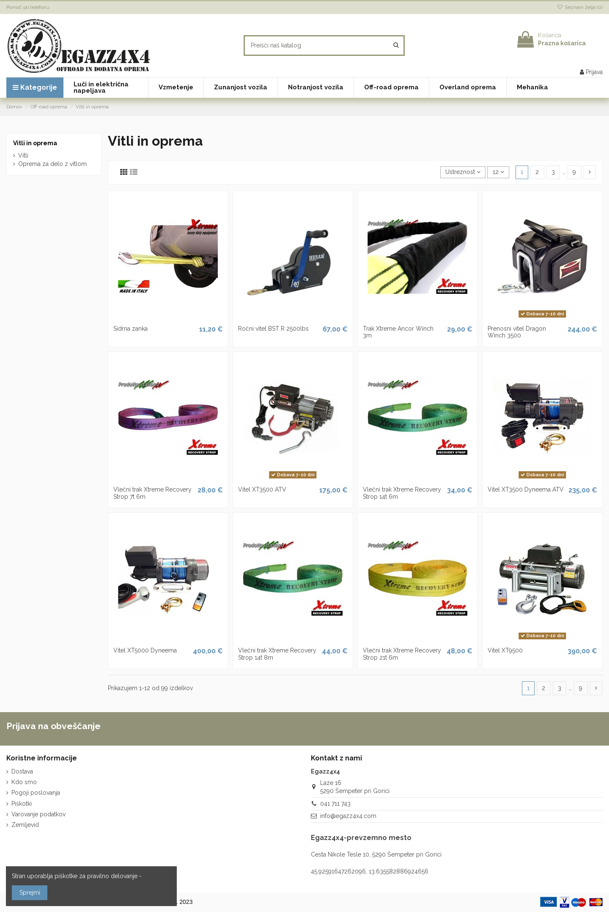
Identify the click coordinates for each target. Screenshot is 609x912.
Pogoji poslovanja (35, 792)
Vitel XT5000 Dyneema (145, 650)
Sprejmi (29, 892)
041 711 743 (335, 803)
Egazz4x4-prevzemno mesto (361, 838)
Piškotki (21, 803)
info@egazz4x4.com (348, 816)
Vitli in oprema (35, 143)
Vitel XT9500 (505, 650)
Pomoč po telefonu (27, 7)
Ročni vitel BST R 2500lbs (273, 328)
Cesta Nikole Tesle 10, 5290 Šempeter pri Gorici (376, 854)
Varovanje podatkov (38, 814)
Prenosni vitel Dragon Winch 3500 (517, 332)
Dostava (22, 771)
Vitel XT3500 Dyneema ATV (526, 489)
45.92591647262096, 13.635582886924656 (369, 871)
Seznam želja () (580, 7)
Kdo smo (24, 782)
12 (498, 172)
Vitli (23, 155)
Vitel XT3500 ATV (262, 489)
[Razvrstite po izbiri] (463, 172)
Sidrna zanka (130, 328)
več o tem (157, 876)
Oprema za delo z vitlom (52, 163)
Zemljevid (25, 824)
